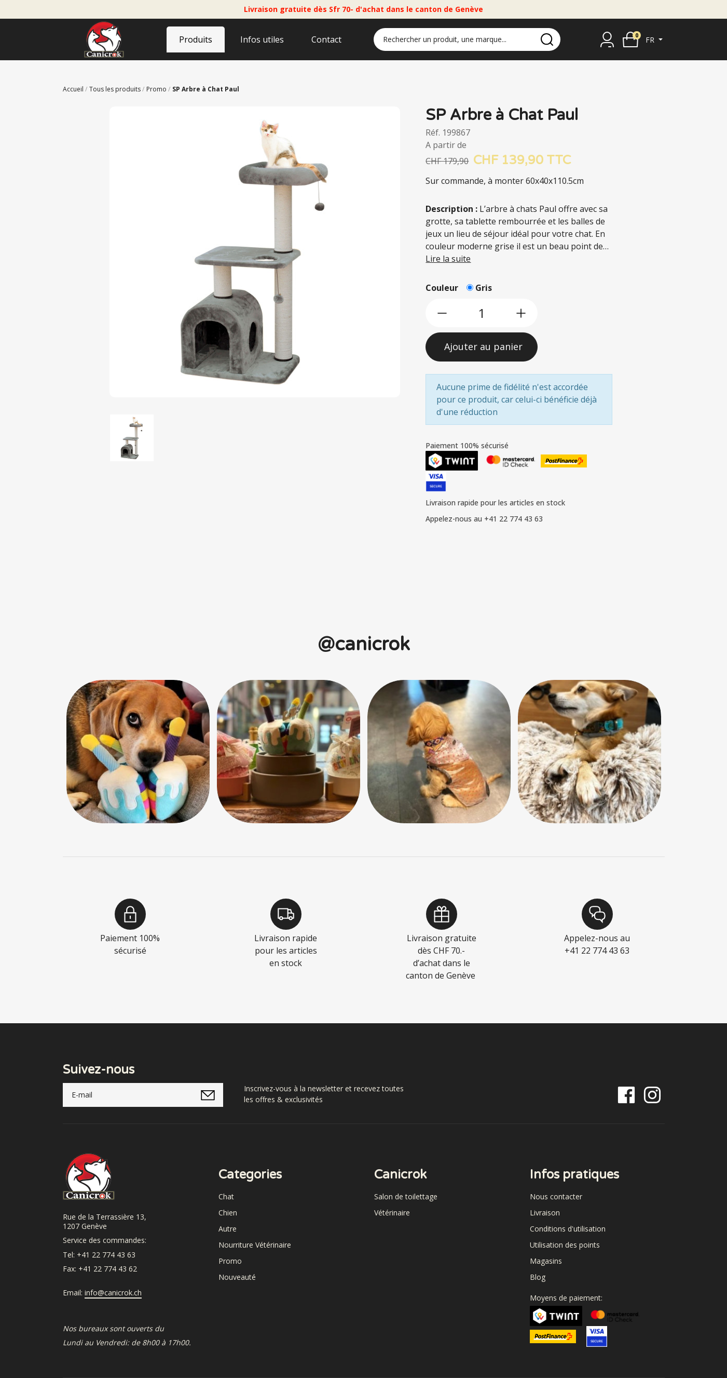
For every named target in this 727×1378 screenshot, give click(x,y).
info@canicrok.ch (113, 1292)
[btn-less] (442, 313)
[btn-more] (521, 313)
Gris (483, 287)
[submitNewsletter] (208, 1095)
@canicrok (364, 644)
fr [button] (651, 40)
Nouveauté (237, 1277)
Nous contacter (556, 1196)
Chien (227, 1213)
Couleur (442, 287)
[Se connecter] (607, 39)
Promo (230, 1261)
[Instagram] (652, 1094)
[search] (546, 39)
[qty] (482, 313)
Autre (227, 1229)
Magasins (546, 1261)
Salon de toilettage (405, 1196)
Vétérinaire (392, 1213)
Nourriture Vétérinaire (254, 1245)
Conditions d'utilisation (568, 1229)
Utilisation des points (565, 1245)
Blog (537, 1277)
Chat (226, 1196)
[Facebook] (626, 1094)
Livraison (545, 1213)
